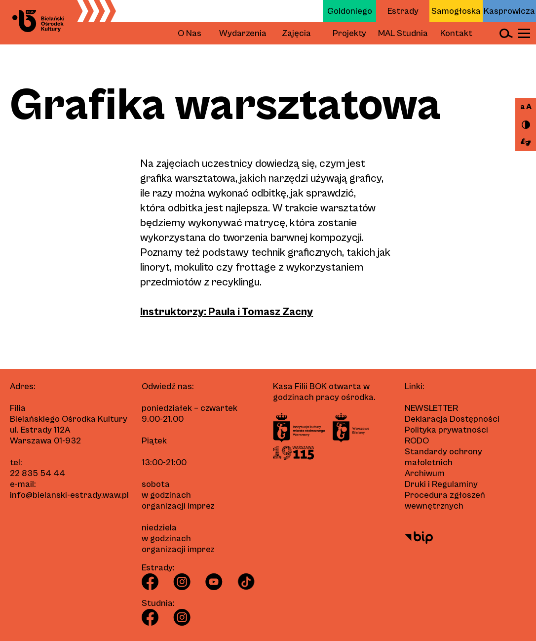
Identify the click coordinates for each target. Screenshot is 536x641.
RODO (417, 441)
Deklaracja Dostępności (452, 419)
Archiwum (425, 473)
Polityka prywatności (446, 430)
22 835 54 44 (37, 473)
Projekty (349, 33)
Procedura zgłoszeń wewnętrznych (445, 500)
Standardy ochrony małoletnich (443, 457)
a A (526, 106)
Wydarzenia (243, 33)
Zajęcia (296, 33)
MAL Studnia (403, 33)
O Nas (189, 33)
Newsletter (431, 408)
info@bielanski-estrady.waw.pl (69, 495)
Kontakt (456, 33)
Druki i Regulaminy (441, 484)
